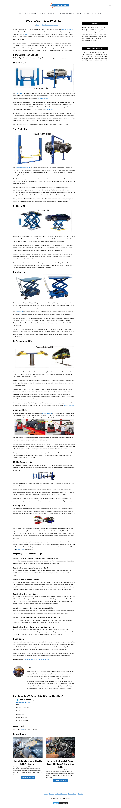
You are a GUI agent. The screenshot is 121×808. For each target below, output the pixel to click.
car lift (26, 34)
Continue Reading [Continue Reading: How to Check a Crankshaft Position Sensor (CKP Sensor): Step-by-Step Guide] (60, 781)
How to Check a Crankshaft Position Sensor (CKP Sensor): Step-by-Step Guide (60, 764)
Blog (78, 14)
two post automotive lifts (23, 167)
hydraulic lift (19, 312)
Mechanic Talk (30, 14)
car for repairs (49, 109)
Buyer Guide (52, 14)
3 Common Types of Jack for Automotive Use (37, 659)
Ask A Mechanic (97, 14)
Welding (86, 14)
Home (20, 14)
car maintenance (47, 413)
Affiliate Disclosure (61, 794)
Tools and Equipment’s (66, 14)
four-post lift (19, 93)
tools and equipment (67, 29)
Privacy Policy (72, 794)
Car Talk (41, 14)
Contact (51, 794)
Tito (37, 25)
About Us (80, 794)
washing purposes (69, 405)
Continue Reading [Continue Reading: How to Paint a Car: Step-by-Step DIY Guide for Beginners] (28, 778)
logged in (23, 729)
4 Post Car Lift (20, 549)
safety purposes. (43, 98)
